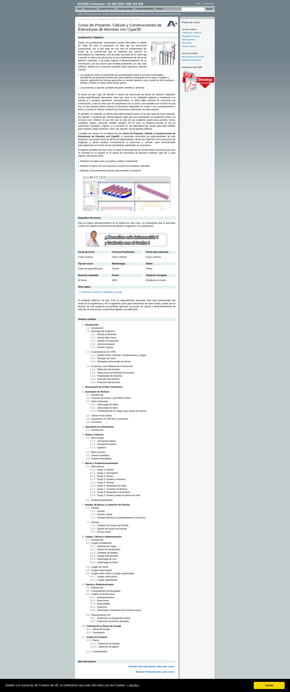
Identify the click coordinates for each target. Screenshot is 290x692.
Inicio (198, 4)
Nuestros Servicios (107, 9)
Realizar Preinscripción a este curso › (155, 672)
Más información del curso (193, 57)
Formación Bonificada (144, 9)
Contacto (159, 9)
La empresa (208, 4)
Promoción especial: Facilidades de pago (101, 292)
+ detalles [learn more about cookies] (132, 685)
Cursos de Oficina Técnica (130, 19)
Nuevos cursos (91, 9)
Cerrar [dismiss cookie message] (269, 685)
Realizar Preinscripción (191, 60)
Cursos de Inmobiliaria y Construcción (101, 19)
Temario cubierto (189, 46)
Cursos (81, 19)
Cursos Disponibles (125, 9)
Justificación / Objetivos (191, 33)
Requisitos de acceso (191, 36)
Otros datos (187, 43)
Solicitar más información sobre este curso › (152, 666)
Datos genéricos (188, 40)
